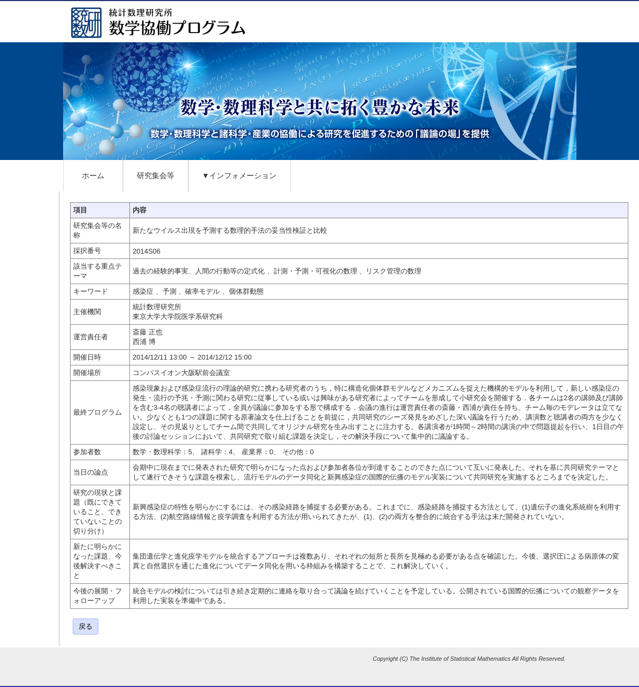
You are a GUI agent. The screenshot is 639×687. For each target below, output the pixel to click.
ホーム (93, 175)
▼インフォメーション (239, 175)
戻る (86, 626)
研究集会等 (155, 175)
